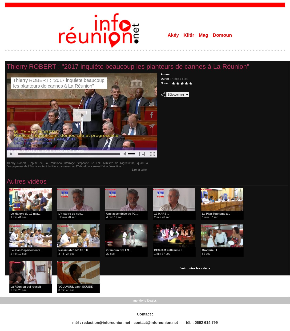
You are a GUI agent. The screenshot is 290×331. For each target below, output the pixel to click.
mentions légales (144, 300)
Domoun (222, 35)
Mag (204, 35)
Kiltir (189, 35)
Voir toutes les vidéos (195, 268)
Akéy (174, 35)
